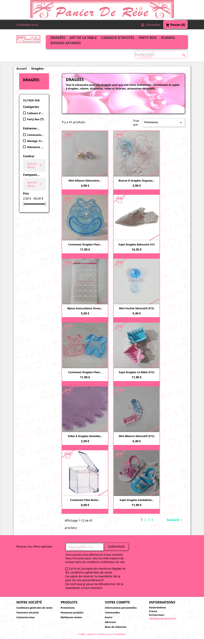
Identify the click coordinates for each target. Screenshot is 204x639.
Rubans (168, 37)
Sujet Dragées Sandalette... (137, 500)
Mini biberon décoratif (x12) (136, 436)
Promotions (68, 607)
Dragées (57, 37)
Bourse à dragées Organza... (136, 180)
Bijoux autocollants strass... (85, 308)
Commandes (112, 612)
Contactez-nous (27, 25)
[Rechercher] (161, 54)
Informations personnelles (121, 607)
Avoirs (108, 617)
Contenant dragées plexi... (85, 244)
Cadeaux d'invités (117, 37)
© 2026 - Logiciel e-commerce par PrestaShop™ (102, 634)
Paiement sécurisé (27, 612)
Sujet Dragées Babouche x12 (136, 244)
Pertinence (163, 122)
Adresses (110, 622)
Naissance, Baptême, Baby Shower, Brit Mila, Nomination (35, 147)
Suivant (175, 520)
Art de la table (83, 37)
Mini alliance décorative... (85, 180)
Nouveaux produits (72, 612)
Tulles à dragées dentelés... (85, 436)
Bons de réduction (115, 627)
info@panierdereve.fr (162, 618)
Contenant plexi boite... (85, 500)
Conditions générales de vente (34, 607)
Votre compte (117, 602)
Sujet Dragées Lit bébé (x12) (136, 372)
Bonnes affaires (65, 43)
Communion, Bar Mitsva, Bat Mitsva (35, 135)
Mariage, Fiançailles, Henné (35, 141)
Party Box (148, 37)
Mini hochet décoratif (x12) (136, 308)
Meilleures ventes (71, 617)
